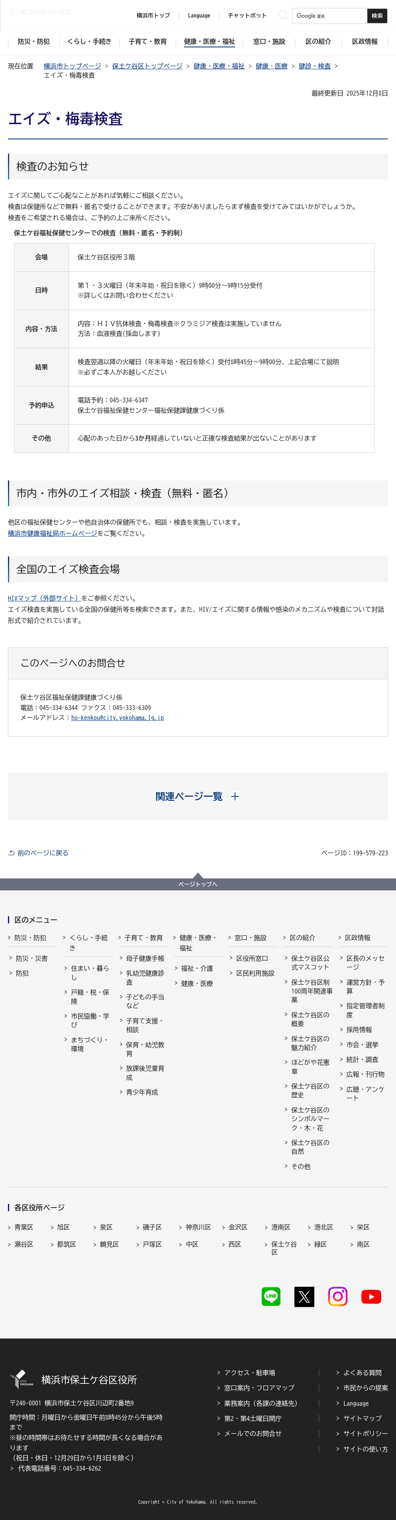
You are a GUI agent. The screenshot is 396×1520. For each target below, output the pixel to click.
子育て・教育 (144, 938)
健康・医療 (272, 66)
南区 (363, 1244)
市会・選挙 (362, 1045)
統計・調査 (362, 1059)
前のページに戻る (43, 853)
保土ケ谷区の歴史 (310, 1090)
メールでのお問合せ (253, 1433)
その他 (300, 1166)
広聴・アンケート (366, 1093)
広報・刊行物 (366, 1074)
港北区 (323, 1227)
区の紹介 (302, 938)
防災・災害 (32, 958)
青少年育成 (142, 1092)
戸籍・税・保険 (90, 996)
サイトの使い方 (365, 1449)
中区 (192, 1244)
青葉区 (23, 1227)
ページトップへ (198, 884)
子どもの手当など (145, 1001)
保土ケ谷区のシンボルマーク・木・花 (310, 1119)
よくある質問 (362, 1373)
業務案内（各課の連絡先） (262, 1403)
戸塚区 (152, 1244)
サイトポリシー (365, 1433)
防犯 (22, 973)
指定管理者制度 (366, 1010)
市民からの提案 (365, 1388)
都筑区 (66, 1244)
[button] (198, 796)
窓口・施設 (251, 938)
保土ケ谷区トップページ (147, 66)
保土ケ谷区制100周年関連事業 (312, 991)
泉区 (106, 1227)
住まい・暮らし (90, 972)
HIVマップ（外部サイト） (44, 598)
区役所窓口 (252, 958)
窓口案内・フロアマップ (259, 1388)
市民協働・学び (90, 1020)
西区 (235, 1244)
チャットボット (247, 15)
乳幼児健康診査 (145, 977)
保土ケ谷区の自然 (310, 1147)
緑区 (320, 1244)
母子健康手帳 (145, 958)
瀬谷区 (23, 1244)
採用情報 (359, 1029)
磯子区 (152, 1227)
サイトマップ (362, 1418)
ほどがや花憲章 (310, 1066)
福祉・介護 (197, 968)
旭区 (63, 1227)
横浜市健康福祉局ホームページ (52, 533)
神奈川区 (198, 1227)
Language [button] (199, 15)
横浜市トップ (153, 15)
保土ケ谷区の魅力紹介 (310, 1043)
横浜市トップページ (72, 66)
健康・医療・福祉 (219, 66)
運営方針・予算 (366, 986)
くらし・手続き (88, 943)
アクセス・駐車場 (249, 1373)
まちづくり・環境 (90, 1044)
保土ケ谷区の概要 (310, 1019)
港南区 (280, 1227)
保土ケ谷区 (284, 1248)
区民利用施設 (255, 973)
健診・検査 (315, 66)
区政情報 (358, 938)
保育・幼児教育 (145, 1049)
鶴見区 (109, 1244)
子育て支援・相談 (145, 1025)
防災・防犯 (30, 938)
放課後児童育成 (145, 1072)
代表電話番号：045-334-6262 (59, 1468)
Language (356, 1403)
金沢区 (238, 1227)
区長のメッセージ (366, 962)
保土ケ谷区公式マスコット (310, 962)
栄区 (363, 1227)
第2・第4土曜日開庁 (253, 1418)
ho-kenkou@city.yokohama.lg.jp (117, 717)
